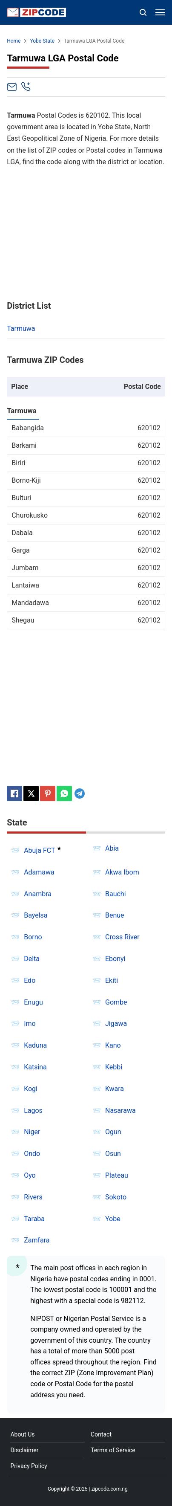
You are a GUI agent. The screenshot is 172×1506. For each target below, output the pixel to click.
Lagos (33, 1110)
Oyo (30, 1175)
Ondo (32, 1154)
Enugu (33, 1002)
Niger (32, 1132)
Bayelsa (35, 915)
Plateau (116, 1175)
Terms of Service (113, 1450)
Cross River (122, 937)
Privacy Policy (28, 1466)
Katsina (35, 1067)
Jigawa (116, 1023)
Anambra (38, 894)
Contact (101, 1434)
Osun (113, 1154)
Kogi (30, 1089)
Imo (30, 1023)
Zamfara (36, 1240)
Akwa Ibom (122, 872)
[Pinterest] (47, 793)
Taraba (34, 1219)
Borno (33, 937)
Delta (32, 959)
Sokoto (115, 1197)
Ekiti (111, 980)
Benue (114, 915)
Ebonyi (115, 959)
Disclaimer (24, 1450)
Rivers (33, 1197)
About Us (22, 1434)
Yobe (112, 1219)
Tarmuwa (21, 328)
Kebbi (113, 1067)
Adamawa (39, 872)
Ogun (113, 1132)
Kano (113, 1045)
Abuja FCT (39, 850)
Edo (29, 980)
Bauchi (115, 894)
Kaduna (35, 1045)
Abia (112, 848)
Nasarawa (120, 1110)
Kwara (114, 1089)
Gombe (116, 1002)
